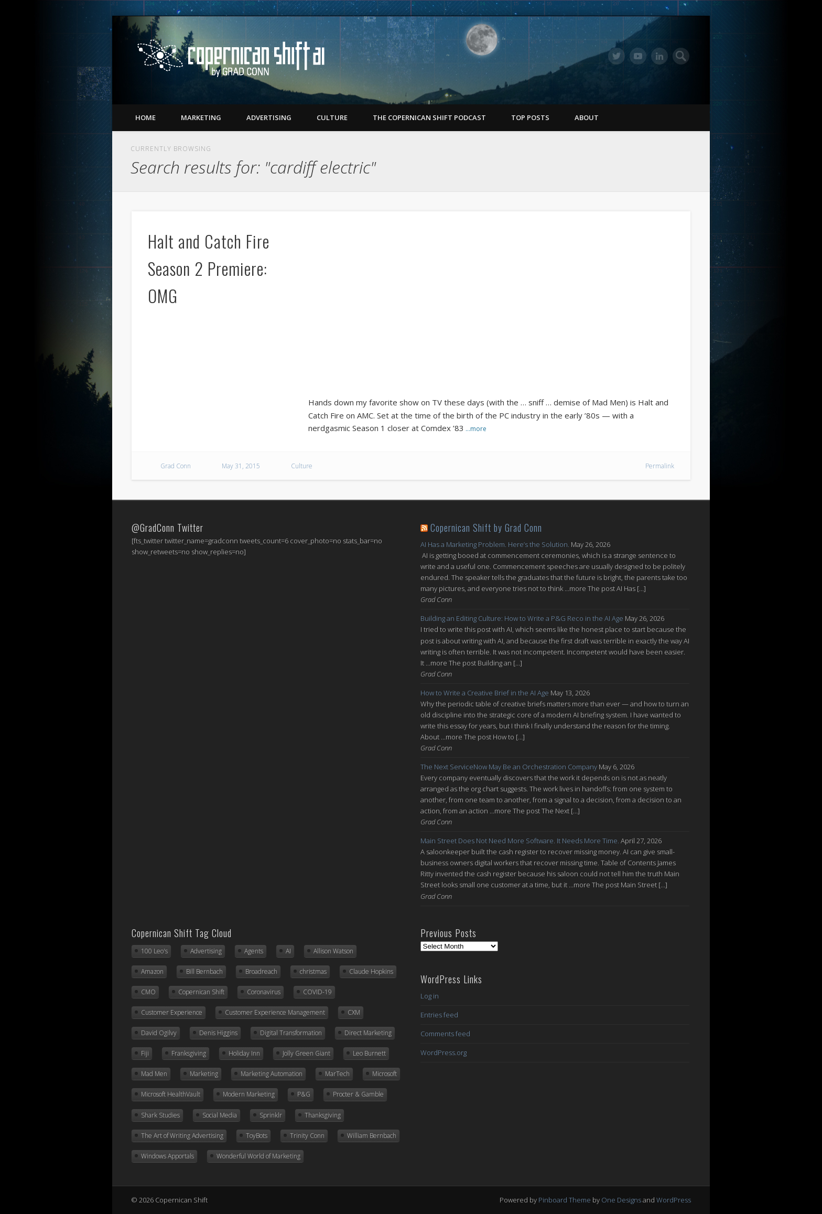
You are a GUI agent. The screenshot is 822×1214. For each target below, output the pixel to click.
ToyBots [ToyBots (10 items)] (256, 1135)
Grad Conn (175, 465)
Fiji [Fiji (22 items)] (145, 1053)
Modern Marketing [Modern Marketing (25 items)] (249, 1094)
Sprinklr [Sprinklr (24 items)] (270, 1115)
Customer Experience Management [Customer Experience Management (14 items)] (275, 1012)
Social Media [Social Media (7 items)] (219, 1115)
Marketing (201, 117)
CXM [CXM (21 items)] (354, 1012)
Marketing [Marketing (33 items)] (204, 1073)
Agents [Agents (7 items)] (253, 951)
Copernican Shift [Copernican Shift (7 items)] (201, 991)
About (587, 117)
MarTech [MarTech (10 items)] (337, 1073)
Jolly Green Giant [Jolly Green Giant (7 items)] (306, 1053)
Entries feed (439, 1014)
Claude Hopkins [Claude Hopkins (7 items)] (371, 971)
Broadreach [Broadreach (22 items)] (261, 971)
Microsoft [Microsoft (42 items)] (384, 1073)
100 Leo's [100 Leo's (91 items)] (154, 951)
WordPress (673, 1200)
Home (145, 117)
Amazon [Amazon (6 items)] (152, 971)
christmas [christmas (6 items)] (313, 971)
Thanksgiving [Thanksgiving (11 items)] (323, 1115)
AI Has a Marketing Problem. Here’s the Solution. (494, 544)
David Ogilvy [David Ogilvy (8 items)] (159, 1032)
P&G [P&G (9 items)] (303, 1094)
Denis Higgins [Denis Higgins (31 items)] (218, 1032)
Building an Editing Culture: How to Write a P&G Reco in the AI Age (521, 618)
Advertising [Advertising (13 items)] (206, 951)
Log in (429, 996)
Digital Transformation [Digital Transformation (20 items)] (291, 1032)
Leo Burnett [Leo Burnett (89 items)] (369, 1053)
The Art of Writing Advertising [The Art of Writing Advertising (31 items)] (182, 1135)
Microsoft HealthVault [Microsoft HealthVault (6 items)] (170, 1094)
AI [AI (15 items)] (288, 951)
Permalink (659, 465)
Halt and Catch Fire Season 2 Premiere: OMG (208, 268)
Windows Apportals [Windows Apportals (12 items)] (167, 1156)
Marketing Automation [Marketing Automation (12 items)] (271, 1073)
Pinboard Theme (564, 1200)
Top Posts (530, 117)
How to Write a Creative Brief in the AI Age (484, 692)
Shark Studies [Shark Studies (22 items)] (160, 1115)
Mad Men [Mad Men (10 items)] (154, 1073)
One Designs (621, 1200)
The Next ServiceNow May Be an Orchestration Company (508, 766)
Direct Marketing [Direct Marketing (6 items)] (368, 1032)
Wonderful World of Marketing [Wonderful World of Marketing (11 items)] (258, 1156)
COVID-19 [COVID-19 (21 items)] (317, 991)
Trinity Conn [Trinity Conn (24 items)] (307, 1135)
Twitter (616, 56)
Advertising (268, 117)
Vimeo (638, 56)
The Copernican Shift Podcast (429, 117)
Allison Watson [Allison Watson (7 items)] (333, 951)
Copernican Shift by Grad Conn (486, 527)
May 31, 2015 (241, 465)
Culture (332, 117)
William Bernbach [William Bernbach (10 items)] (371, 1135)
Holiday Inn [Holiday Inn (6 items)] (244, 1053)
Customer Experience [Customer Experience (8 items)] (171, 1012)
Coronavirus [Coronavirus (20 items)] (263, 991)
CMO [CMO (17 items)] (148, 991)
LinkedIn (659, 56)
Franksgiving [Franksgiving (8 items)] (188, 1053)
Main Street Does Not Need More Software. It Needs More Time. (519, 840)
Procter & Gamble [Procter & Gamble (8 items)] (358, 1094)
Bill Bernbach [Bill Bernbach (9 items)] (204, 971)
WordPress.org (443, 1052)
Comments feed (445, 1033)
